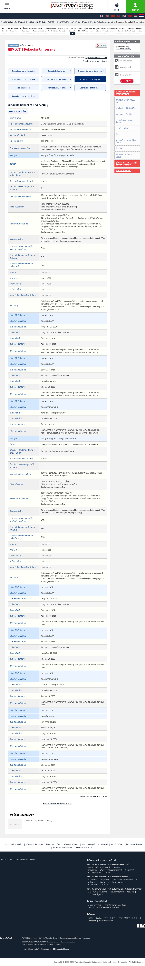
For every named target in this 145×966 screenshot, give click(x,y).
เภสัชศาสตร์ (92, 882)
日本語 (91, 918)
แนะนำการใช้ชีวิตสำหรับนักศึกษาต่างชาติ (126, 93)
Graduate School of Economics (90, 71)
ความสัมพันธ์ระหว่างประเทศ (99, 872)
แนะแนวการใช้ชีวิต (124, 114)
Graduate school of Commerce (23, 79)
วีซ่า (117, 134)
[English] (107, 16)
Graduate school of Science (56, 79)
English (99, 918)
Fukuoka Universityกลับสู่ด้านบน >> (57, 803)
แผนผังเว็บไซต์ (116, 844)
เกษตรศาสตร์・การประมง (98, 885)
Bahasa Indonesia (106, 921)
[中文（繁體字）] (118, 16)
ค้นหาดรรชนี (103, 844)
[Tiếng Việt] (130, 16)
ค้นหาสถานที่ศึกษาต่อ (34, 844)
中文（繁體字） (125, 918)
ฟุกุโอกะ (23, 45)
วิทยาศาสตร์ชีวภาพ (116, 892)
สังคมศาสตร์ (129, 870)
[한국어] (124, 16)
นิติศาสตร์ (116, 867)
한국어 (136, 918)
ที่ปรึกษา (119, 148)
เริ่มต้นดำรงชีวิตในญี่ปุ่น (125, 108)
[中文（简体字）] (113, 16)
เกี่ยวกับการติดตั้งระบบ (83, 848)
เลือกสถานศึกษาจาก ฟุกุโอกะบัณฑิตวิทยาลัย (18, 860)
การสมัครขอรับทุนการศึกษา (125, 121)
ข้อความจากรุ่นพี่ (88, 844)
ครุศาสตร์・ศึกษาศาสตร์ (97, 892)
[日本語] (101, 16)
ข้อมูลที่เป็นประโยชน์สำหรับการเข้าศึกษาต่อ (62, 844)
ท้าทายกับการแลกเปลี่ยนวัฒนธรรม (126, 141)
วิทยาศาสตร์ (104, 882)
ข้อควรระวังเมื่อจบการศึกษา (125, 155)
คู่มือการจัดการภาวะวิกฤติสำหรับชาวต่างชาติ (126, 163)
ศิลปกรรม (130, 892)
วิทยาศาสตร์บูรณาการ (96, 894)
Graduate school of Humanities (23, 71)
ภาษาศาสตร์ (105, 867)
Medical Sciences (23, 88)
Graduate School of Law (56, 71)
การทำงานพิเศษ (122, 128)
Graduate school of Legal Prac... (23, 96)
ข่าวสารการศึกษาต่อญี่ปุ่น (13, 844)
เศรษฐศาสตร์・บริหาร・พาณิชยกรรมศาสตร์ (105, 870)
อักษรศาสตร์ (93, 867)
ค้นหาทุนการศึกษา (123, 171)
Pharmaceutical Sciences (57, 88)
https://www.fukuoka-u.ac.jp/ (96, 58)
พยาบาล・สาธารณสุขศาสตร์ (99, 880)
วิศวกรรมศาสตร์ (118, 882)
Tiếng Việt (92, 921)
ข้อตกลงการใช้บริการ (134, 844)
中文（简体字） (110, 918)
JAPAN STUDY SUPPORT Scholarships (103, 907)
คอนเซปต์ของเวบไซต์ (30, 949)
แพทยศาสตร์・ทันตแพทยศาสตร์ (125, 880)
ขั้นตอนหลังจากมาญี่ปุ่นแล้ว (125, 101)
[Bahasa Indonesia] (136, 16)
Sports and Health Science (90, 88)
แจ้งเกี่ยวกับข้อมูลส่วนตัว (62, 848)
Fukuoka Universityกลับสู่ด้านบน (95, 61)
